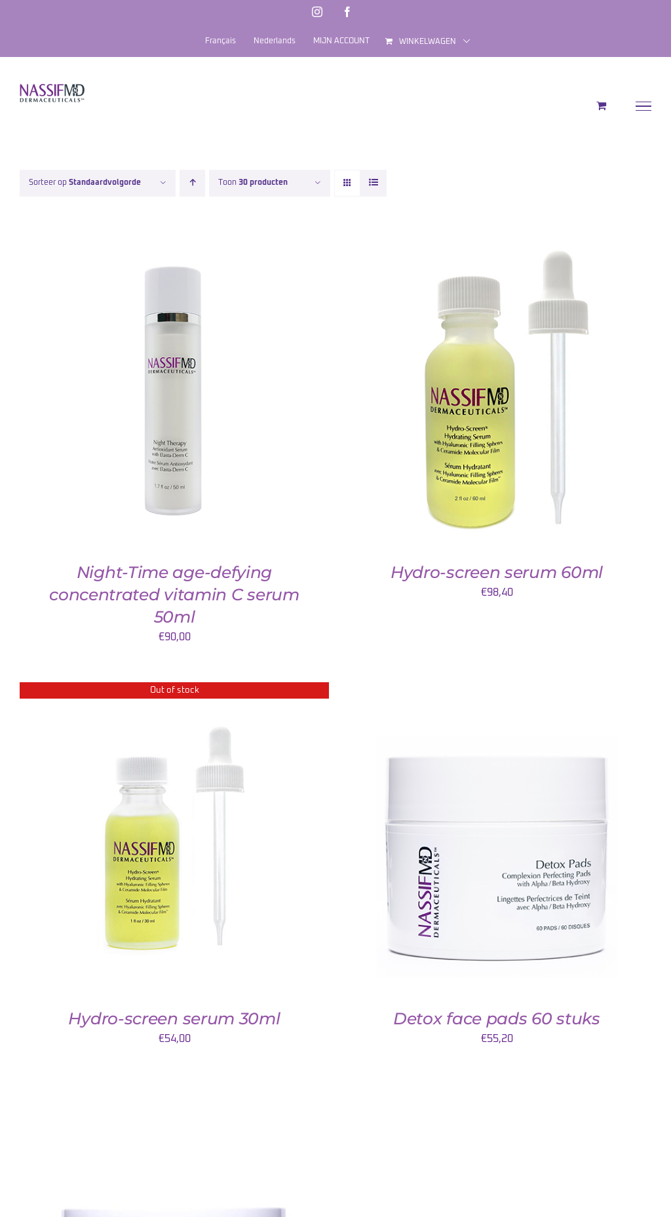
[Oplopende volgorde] (192, 183)
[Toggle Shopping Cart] (601, 105)
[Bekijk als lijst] (373, 183)
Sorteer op (85, 183)
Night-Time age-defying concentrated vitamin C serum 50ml (174, 594)
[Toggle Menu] (643, 106)
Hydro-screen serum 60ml (497, 572)
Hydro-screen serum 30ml (174, 1018)
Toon (253, 183)
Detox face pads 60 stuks (496, 1018)
